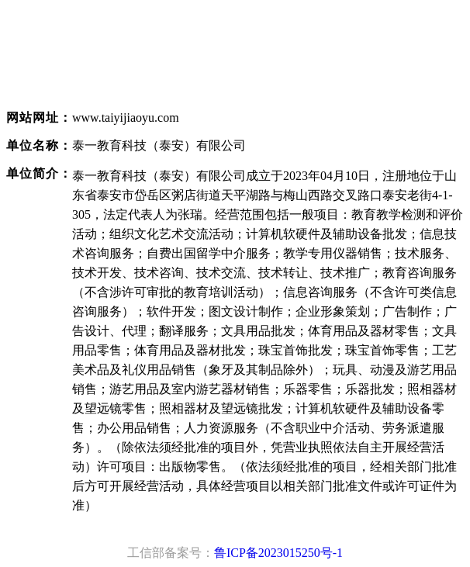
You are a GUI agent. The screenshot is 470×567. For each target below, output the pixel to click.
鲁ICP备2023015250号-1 (278, 552)
